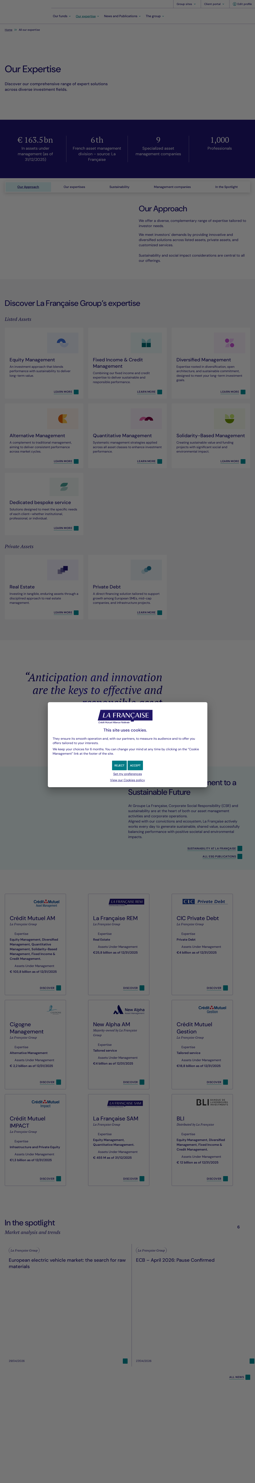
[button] (136, 765)
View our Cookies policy (127, 780)
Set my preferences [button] (127, 774)
